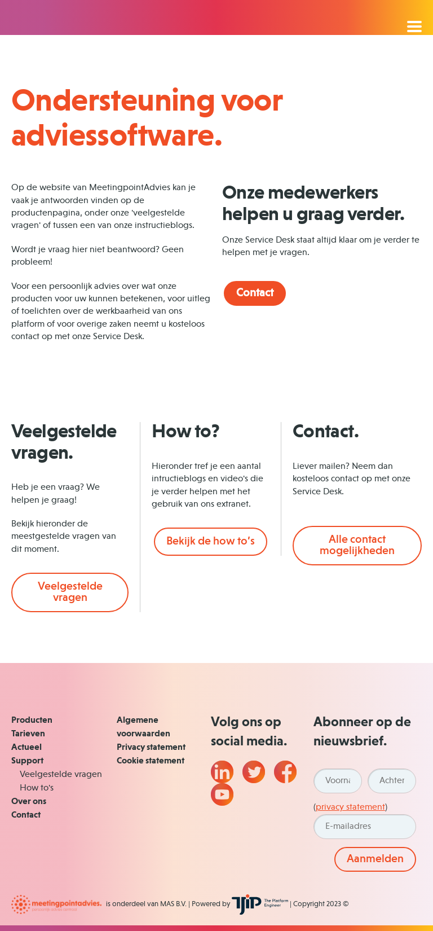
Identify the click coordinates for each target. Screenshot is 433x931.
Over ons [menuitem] (28, 801)
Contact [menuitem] (26, 815)
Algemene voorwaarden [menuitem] (143, 727)
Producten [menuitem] (31, 720)
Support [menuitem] (27, 761)
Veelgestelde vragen (70, 592)
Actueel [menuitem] (26, 747)
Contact (254, 293)
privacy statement (350, 807)
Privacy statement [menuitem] (151, 747)
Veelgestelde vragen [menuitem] (61, 774)
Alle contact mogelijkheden (357, 545)
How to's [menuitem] (37, 788)
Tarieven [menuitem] (28, 734)
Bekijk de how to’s (210, 541)
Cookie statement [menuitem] (150, 761)
